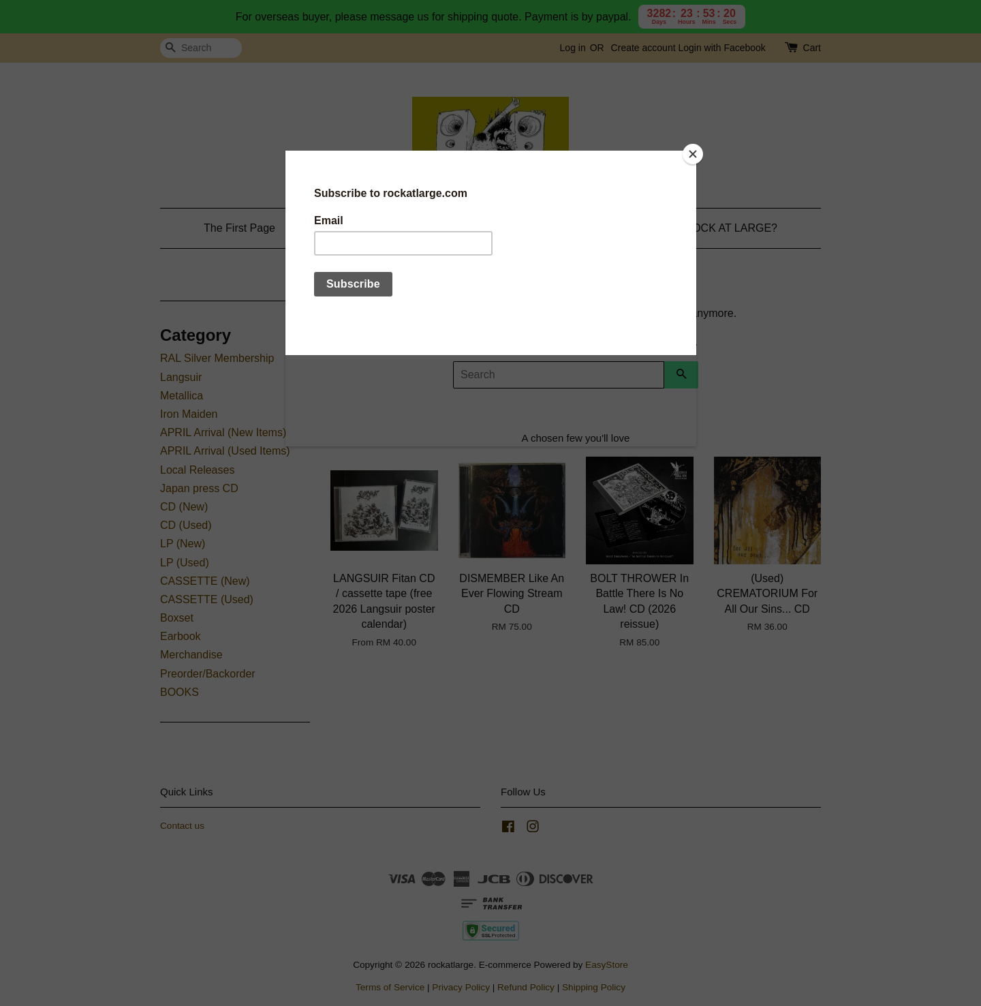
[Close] (693, 154)
